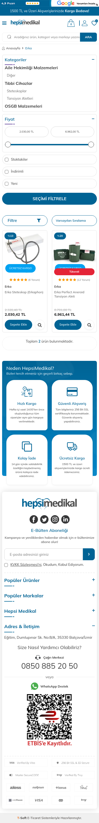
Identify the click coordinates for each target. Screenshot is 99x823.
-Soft (22, 818)
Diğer (11, 75)
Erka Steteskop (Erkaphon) (24, 292)
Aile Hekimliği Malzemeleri (31, 67)
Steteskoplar (17, 91)
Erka (8, 286)
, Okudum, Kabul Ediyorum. (44, 564)
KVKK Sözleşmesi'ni (25, 564)
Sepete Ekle (18, 324)
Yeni (11, 183)
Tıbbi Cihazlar (18, 83)
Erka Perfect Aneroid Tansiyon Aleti (69, 294)
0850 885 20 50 (49, 666)
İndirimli (14, 171)
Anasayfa (11, 48)
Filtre (24, 220)
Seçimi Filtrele (50, 198)
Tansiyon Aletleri (20, 98)
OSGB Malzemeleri (23, 106)
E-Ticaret (34, 818)
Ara (88, 37)
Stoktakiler (16, 159)
